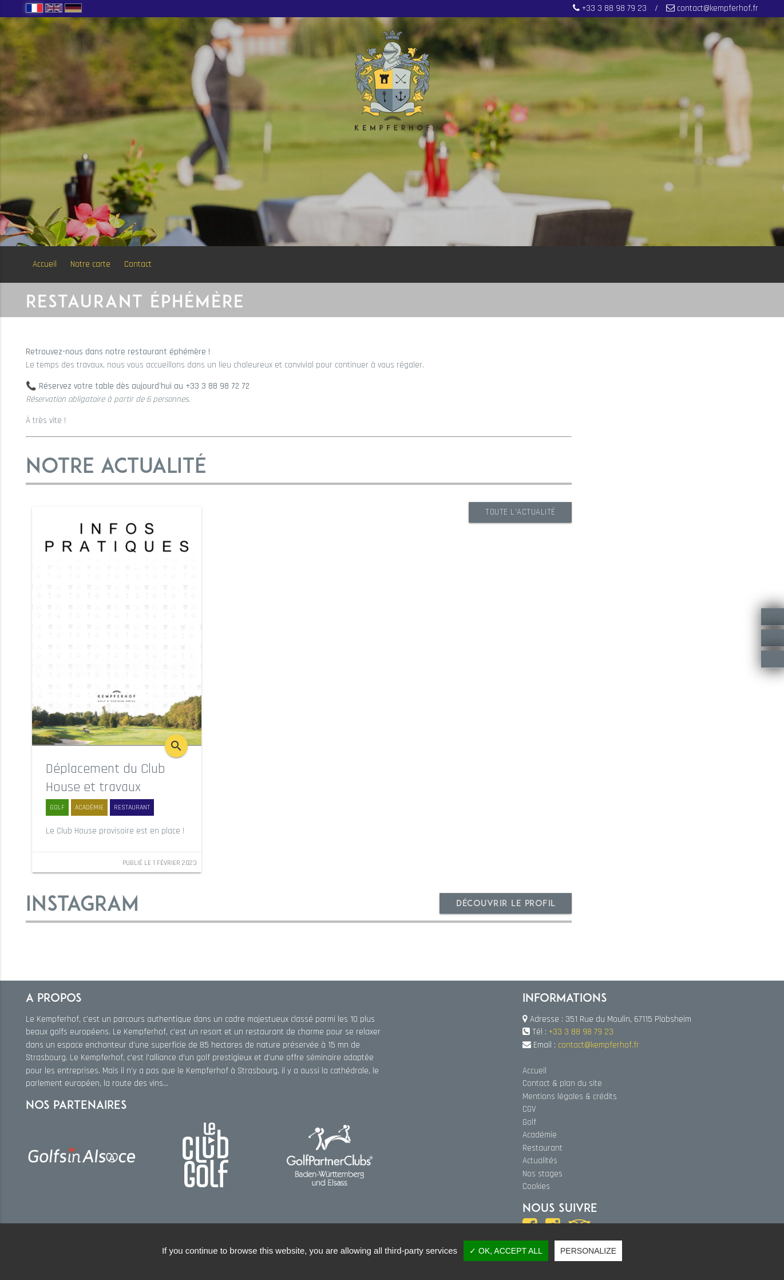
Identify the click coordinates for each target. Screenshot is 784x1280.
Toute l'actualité (520, 512)
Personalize (588, 1250)
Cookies (536, 1186)
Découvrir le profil (505, 902)
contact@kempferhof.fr (717, 8)
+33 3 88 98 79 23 (614, 8)
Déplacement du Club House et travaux (105, 778)
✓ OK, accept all (506, 1250)
